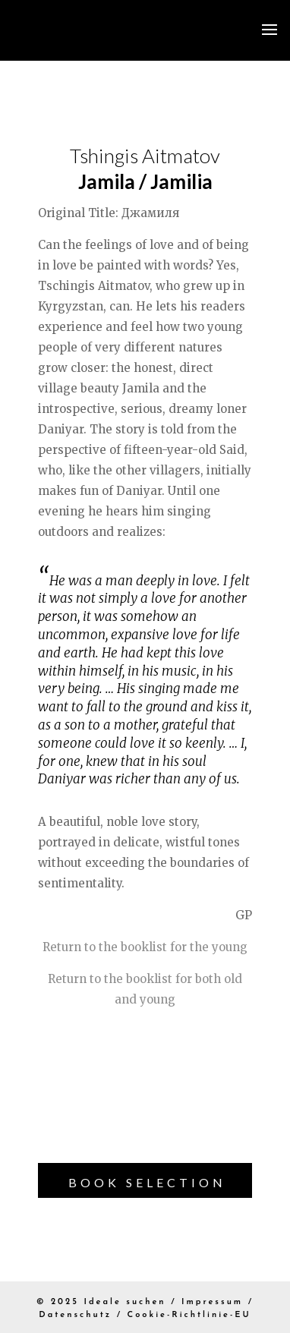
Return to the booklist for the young (145, 947)
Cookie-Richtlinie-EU (189, 1315)
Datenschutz (75, 1315)
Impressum (212, 1302)
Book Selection (147, 1182)
